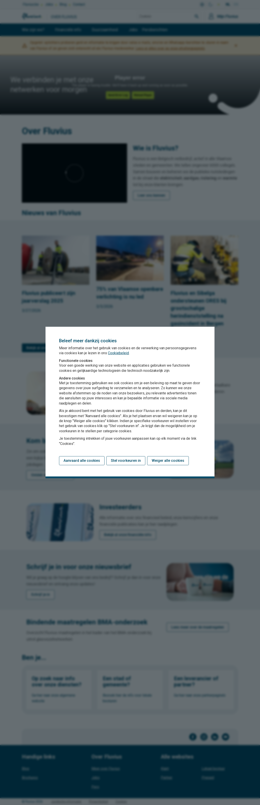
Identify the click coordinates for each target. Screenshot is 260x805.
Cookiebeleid (118, 353)
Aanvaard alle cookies (82, 460)
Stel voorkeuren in (126, 460)
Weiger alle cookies (168, 460)
